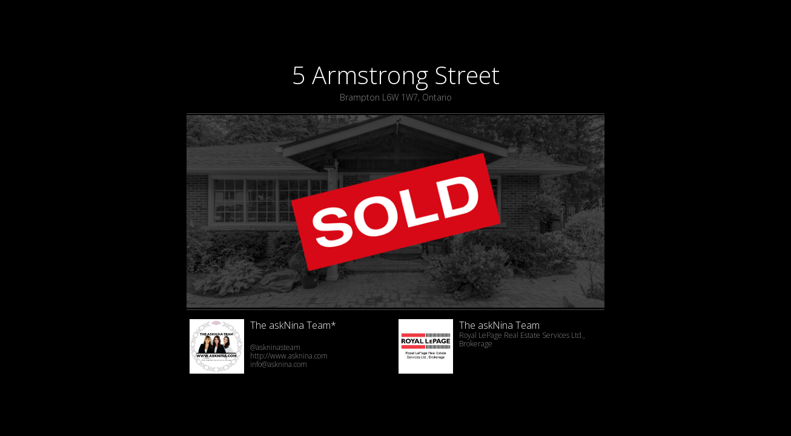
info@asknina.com (278, 364)
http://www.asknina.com (289, 356)
